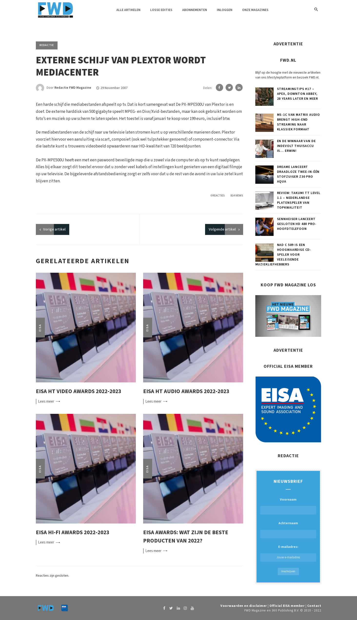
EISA (40, 327)
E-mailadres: (288, 553)
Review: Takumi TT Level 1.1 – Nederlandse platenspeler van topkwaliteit (298, 200)
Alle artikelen (128, 10)
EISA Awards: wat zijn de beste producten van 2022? (185, 536)
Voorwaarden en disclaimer (243, 605)
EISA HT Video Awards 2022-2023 (78, 391)
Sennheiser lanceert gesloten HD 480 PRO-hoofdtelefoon (297, 224)
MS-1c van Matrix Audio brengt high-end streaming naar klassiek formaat (298, 122)
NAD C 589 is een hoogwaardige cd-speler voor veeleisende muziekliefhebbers (283, 254)
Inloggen (224, 10)
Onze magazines (255, 10)
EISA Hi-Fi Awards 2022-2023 (72, 532)
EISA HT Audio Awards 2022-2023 (186, 391)
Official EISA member (287, 605)
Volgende (222, 229)
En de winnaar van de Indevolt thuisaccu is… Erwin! (296, 146)
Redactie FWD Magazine (72, 88)
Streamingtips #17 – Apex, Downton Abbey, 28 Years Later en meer (297, 94)
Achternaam (288, 523)
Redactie (47, 45)
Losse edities (161, 10)
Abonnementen (194, 10)
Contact (314, 605)
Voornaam (288, 499)
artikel (54, 229)
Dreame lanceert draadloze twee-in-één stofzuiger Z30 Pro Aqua (298, 174)
